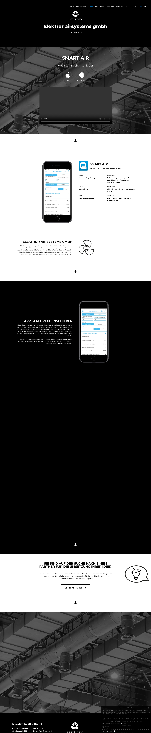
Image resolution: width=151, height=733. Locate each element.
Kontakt (119, 7)
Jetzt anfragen (74, 588)
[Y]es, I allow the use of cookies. (113, 724)
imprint (124, 713)
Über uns (110, 7)
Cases (90, 7)
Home (72, 7)
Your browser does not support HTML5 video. (75, 105)
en (145, 7)
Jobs (128, 7)
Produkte (99, 7)
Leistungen (81, 7)
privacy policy (110, 713)
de (141, 7)
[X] (148, 708)
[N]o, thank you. (107, 727)
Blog (134, 7)
